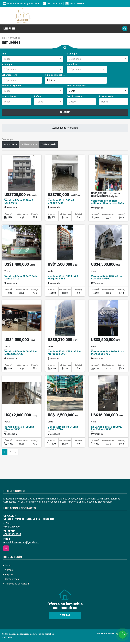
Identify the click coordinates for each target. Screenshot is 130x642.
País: (4, 54)
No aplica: (72, 64)
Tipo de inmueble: (55, 75)
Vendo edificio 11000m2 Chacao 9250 (19, 428)
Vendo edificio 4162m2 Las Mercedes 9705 (107, 352)
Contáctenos (12, 579)
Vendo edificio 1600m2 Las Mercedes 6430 (20, 352)
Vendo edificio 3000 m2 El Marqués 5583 (63, 277)
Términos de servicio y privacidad (112, 633)
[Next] (15, 452)
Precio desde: (75, 96)
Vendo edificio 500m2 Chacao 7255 (61, 201)
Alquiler (9, 574)
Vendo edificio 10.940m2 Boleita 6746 (63, 428)
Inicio (4, 38)
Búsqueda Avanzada (65, 128)
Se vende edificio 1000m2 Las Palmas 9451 (106, 428)
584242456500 (76, 3)
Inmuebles (15, 38)
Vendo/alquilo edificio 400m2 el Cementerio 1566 (107, 202)
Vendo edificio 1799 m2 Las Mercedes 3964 (64, 352)
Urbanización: (9, 75)
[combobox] (32, 59)
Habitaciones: (9, 96)
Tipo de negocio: (76, 85)
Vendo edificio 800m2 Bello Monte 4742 (21, 277)
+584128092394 (54, 3)
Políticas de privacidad (17, 583)
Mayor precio (48, 144)
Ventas (9, 570)
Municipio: (72, 54)
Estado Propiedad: (12, 85)
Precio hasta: (106, 96)
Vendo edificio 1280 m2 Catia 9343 (18, 201)
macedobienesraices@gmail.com (21, 542)
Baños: (38, 96)
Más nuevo (10, 144)
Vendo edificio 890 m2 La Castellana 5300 (106, 277)
